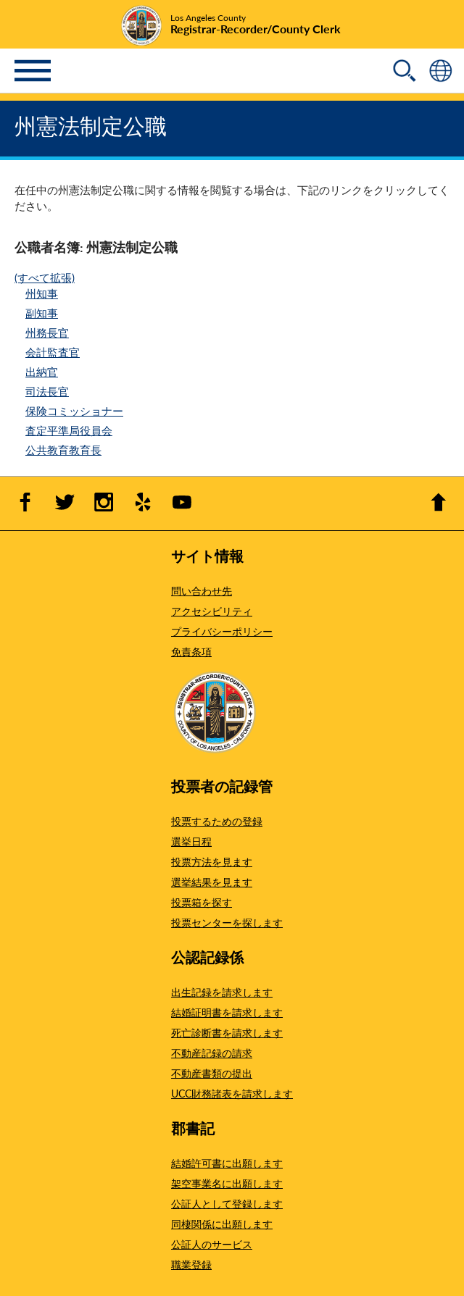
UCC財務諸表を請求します (232, 1093)
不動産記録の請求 (211, 1052)
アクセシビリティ (211, 610)
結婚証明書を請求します (227, 1012)
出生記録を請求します (222, 991)
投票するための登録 (216, 821)
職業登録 (191, 1264)
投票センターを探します (227, 922)
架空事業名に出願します (227, 1183)
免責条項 (191, 651)
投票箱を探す (201, 902)
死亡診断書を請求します (227, 1032)
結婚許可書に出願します (227, 1162)
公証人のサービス (211, 1244)
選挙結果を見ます (211, 881)
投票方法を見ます (211, 861)
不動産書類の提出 (211, 1073)
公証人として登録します (227, 1203)
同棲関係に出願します (222, 1223)
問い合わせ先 (201, 590)
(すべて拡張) (44, 277)
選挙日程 (191, 841)
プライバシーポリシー (222, 631)
